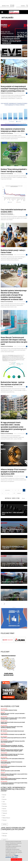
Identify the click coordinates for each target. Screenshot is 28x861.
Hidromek (5, 833)
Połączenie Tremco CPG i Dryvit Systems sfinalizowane (12, 758)
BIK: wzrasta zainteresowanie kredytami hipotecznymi (12, 731)
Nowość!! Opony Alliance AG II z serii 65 (12, 582)
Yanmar (4, 820)
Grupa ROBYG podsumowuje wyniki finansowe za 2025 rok (13, 737)
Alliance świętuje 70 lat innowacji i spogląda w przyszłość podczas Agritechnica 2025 (14, 472)
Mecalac (5, 835)
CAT (4, 797)
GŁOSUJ (5, 824)
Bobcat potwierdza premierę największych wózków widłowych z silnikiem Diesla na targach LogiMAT (12, 750)
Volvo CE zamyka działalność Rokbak (9, 710)
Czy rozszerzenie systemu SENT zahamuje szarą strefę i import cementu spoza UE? (13, 742)
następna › (19, 493)
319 (14, 493)
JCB (4, 801)
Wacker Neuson (6, 817)
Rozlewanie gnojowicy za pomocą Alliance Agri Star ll (13, 598)
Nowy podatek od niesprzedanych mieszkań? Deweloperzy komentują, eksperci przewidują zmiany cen (14, 89)
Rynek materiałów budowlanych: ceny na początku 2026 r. (13, 734)
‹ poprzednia (7, 490)
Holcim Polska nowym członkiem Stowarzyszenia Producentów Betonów (11, 762)
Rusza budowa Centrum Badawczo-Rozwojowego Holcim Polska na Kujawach (13, 767)
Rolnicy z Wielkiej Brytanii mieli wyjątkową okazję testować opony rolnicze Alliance (13, 564)
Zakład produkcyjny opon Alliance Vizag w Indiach (13, 530)
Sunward (5, 811)
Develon (4, 799)
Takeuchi (5, 813)
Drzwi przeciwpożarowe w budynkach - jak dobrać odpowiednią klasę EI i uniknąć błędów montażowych (12, 746)
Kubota (4, 808)
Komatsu (5, 806)
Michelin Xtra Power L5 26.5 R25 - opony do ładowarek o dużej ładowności (13, 714)
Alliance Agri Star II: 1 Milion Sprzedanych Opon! (13, 513)
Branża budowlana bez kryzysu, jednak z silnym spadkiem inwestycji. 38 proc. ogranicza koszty (13, 718)
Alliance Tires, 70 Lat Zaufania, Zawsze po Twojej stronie (13, 547)
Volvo (4, 815)
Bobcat (4, 794)
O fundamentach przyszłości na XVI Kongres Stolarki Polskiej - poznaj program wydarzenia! (14, 783)
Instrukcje (8, 498)
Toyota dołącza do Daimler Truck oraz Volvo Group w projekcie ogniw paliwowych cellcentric (12, 755)
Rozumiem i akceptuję (16, 859)
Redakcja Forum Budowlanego (7, 93)
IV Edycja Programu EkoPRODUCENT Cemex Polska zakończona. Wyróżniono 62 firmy (12, 727)
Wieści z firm (15, 498)
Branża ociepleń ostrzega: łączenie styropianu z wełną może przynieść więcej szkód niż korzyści (14, 779)
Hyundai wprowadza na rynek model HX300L (10, 770)
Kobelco (4, 804)
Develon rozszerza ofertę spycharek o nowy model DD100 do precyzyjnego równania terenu (14, 775)
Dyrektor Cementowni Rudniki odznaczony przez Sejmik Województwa (13, 723)
